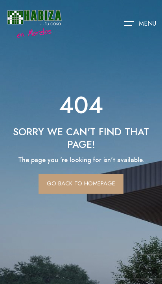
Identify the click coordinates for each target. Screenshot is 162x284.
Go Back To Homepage (81, 183)
